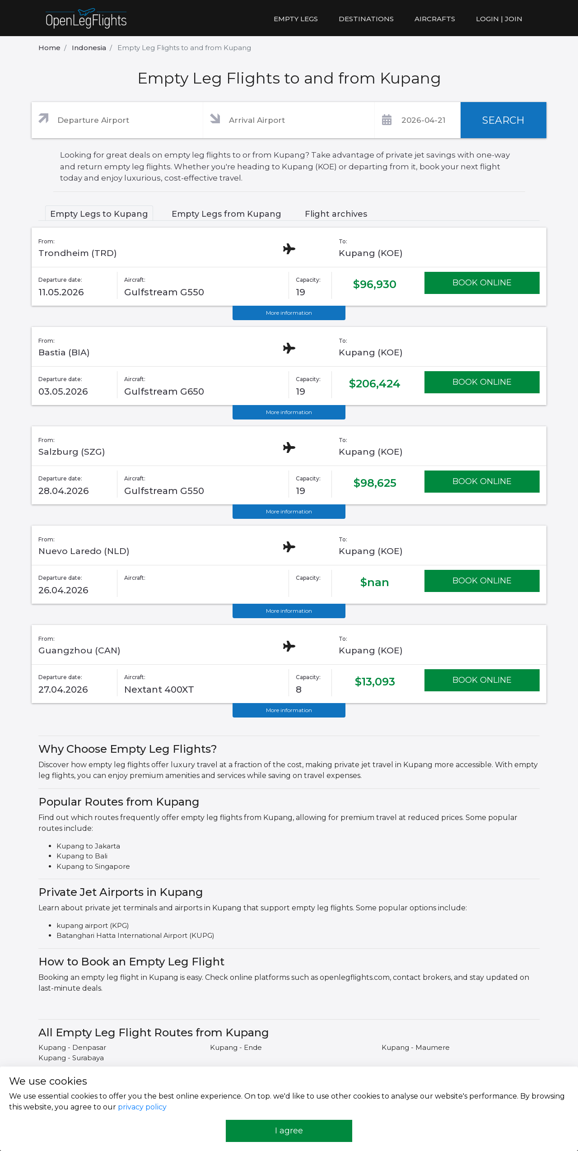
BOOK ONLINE (482, 283)
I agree (289, 1131)
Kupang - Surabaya (71, 1057)
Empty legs (296, 19)
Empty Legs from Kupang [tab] (226, 214)
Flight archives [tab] (336, 214)
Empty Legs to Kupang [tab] (99, 214)
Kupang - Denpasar (72, 1047)
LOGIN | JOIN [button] (499, 19)
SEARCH (503, 120)
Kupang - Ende (236, 1047)
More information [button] (289, 312)
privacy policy (142, 1107)
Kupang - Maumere (416, 1047)
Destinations (366, 19)
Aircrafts (435, 19)
